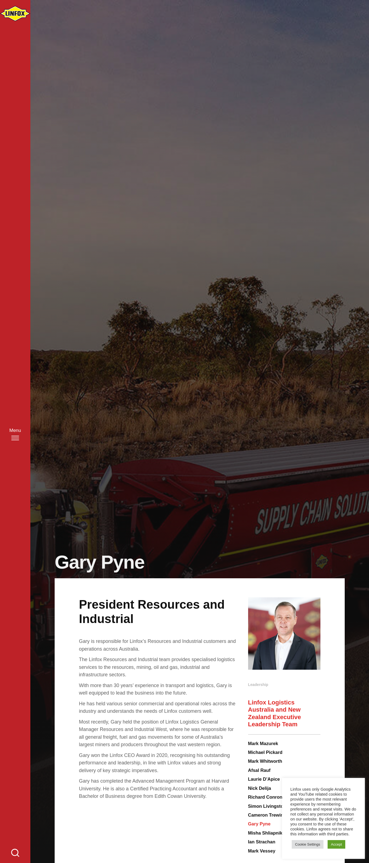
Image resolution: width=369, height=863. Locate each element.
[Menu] (15, 434)
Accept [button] (336, 844)
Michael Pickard (265, 752)
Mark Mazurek (263, 743)
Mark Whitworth (265, 761)
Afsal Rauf (259, 770)
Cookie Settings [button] (307, 844)
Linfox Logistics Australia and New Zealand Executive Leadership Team (274, 713)
